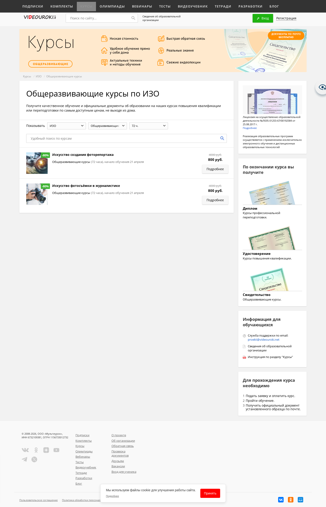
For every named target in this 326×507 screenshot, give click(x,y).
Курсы (81, 5)
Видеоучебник (179, 5)
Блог (255, 5)
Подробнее (250, 128)
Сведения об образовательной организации (161, 18)
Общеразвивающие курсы (64, 76)
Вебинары (133, 5)
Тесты (154, 5)
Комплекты (58, 5)
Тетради (207, 5)
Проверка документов (120, 453)
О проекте (118, 435)
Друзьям (117, 461)
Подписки (31, 5)
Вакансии (118, 466)
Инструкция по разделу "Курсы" (270, 357)
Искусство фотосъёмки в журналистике (86, 185)
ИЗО (38, 76)
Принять (210, 493)
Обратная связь (122, 446)
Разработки (232, 5)
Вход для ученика (123, 472)
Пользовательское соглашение (38, 500)
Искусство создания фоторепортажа (83, 154)
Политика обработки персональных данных (89, 500)
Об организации (123, 441)
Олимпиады (106, 5)
